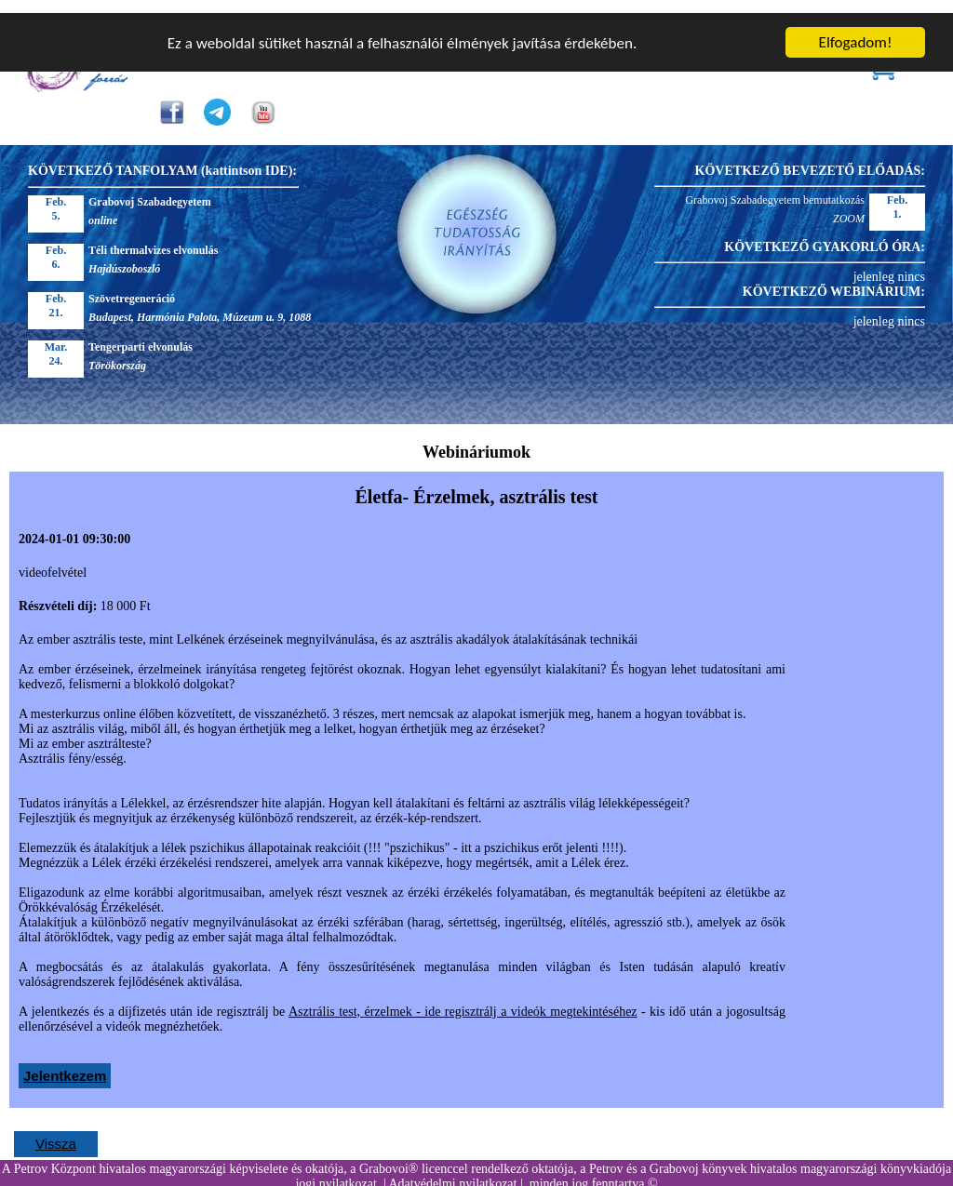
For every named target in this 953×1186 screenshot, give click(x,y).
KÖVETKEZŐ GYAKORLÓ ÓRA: (824, 234)
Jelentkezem (64, 1063)
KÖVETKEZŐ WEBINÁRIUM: (834, 279)
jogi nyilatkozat (335, 1171)
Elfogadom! (856, 29)
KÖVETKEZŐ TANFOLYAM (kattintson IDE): (162, 158)
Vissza (55, 1131)
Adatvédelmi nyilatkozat (452, 1171)
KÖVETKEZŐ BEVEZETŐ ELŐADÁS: (810, 158)
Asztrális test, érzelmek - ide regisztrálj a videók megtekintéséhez (463, 999)
